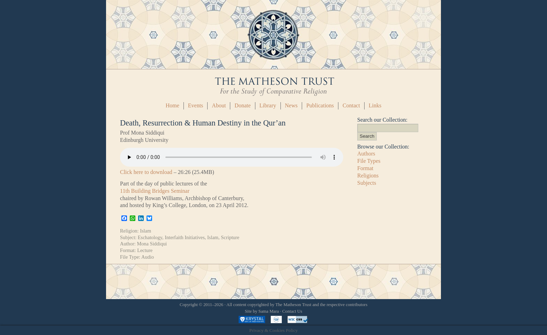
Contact (351, 105)
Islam (145, 231)
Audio (147, 257)
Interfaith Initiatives (185, 237)
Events (195, 105)
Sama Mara (268, 311)
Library (268, 105)
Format (365, 168)
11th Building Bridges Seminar (154, 191)
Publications (320, 105)
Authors (366, 154)
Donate (242, 105)
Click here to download (146, 172)
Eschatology (150, 237)
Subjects (366, 183)
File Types (369, 161)
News (291, 105)
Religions (368, 175)
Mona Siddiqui (152, 243)
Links (375, 105)
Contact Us (292, 311)
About (219, 105)
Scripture (230, 237)
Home (172, 105)
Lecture (144, 250)
